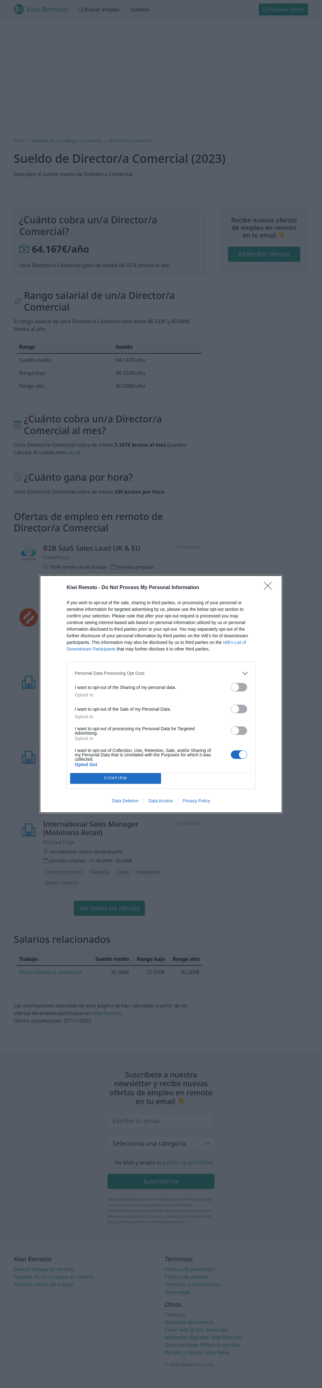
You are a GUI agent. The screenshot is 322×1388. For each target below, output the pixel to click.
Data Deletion (125, 800)
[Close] (270, 588)
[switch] (239, 687)
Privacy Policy (196, 800)
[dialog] (161, 694)
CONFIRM (115, 778)
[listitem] (161, 673)
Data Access (160, 800)
